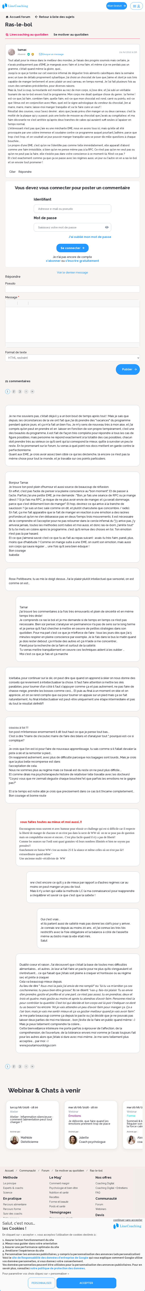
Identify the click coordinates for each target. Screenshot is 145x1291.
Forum (45, 1170)
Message (11, 297)
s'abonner (53, 261)
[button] (9, 303)
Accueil (9, 1170)
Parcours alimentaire (14, 1204)
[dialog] (72, 1254)
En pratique (12, 1198)
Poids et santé (57, 1206)
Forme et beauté (58, 1201)
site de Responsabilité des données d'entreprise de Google (50, 1257)
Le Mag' (55, 1177)
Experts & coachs (13, 1188)
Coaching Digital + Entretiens (111, 1188)
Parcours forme (12, 1209)
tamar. (22, 50)
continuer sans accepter (127, 1220)
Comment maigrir (59, 1183)
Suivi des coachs (12, 1213)
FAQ (97, 1192)
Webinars (100, 1209)
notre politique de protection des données (57, 1268)
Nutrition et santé (58, 1192)
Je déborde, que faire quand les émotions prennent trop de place (89, 1122)
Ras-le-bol (96, 1170)
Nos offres (103, 1177)
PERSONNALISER (41, 1283)
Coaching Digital (104, 1183)
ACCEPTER (86, 1283)
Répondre (25, 171)
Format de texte (16, 352)
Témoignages (60, 1212)
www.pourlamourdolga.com (37, 1045)
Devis (99, 1215)
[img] (107, 227)
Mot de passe (45, 218)
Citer (12, 171)
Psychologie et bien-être (63, 1188)
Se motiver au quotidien (69, 1170)
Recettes (54, 1197)
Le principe (9, 1183)
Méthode (10, 1177)
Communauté (27, 1170)
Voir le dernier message (72, 272)
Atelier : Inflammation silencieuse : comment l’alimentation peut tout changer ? (31, 1119)
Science (7, 1192)
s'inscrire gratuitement (82, 261)
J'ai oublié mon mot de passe (90, 237)
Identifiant (42, 199)
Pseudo (10, 283)
